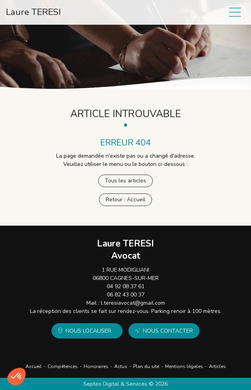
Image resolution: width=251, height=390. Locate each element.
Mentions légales (184, 366)
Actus (120, 366)
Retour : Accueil (125, 199)
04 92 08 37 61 (126, 286)
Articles (217, 366)
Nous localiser (88, 331)
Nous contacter (168, 331)
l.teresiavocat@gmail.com (133, 303)
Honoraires (96, 366)
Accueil (34, 366)
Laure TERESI (33, 12)
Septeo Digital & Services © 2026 (125, 384)
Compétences (63, 366)
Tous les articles (125, 180)
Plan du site (146, 366)
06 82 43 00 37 (126, 294)
